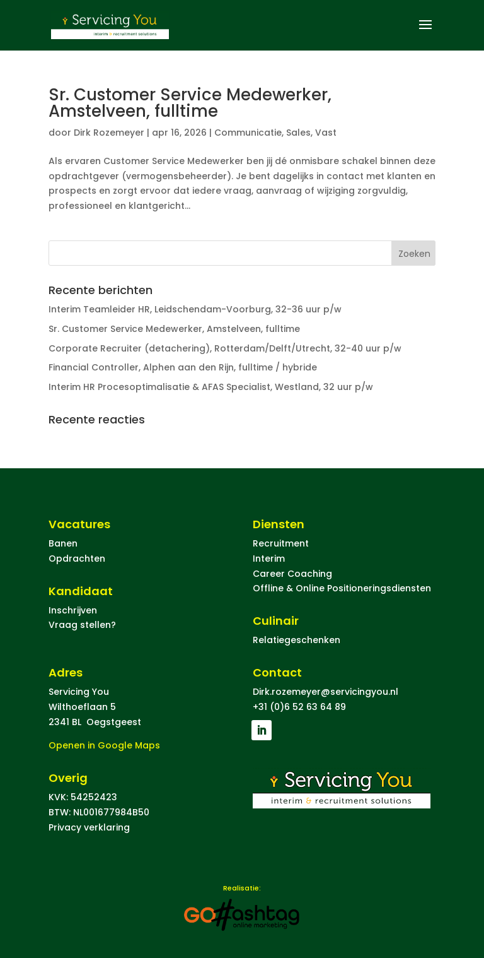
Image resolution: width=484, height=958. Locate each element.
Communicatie (248, 132)
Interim (269, 558)
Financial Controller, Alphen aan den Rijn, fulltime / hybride (183, 367)
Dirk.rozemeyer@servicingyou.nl (325, 691)
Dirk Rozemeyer (109, 132)
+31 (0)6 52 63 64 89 (299, 707)
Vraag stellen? (82, 624)
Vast (326, 132)
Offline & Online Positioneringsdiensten (342, 588)
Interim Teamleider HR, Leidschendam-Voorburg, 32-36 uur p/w (195, 309)
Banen (63, 543)
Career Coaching (292, 573)
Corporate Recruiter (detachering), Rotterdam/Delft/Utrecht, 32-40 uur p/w (225, 348)
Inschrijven (73, 610)
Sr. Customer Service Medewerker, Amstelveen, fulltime (190, 102)
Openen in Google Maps (104, 745)
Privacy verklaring (89, 827)
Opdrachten (77, 558)
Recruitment (281, 543)
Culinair (276, 621)
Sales (298, 132)
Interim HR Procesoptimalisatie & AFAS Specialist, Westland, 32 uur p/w (211, 387)
